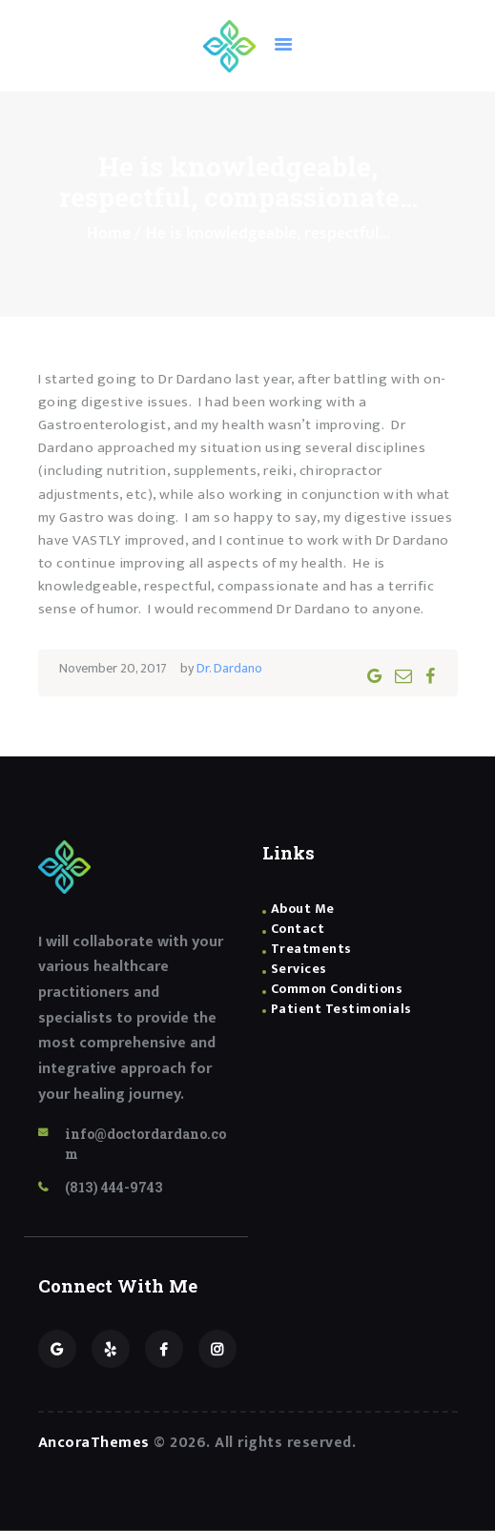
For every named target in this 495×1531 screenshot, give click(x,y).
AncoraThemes (94, 1443)
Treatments (311, 949)
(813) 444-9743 (113, 1187)
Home (109, 234)
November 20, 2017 (113, 668)
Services (299, 969)
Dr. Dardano (229, 668)
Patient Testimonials (341, 1009)
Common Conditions (337, 989)
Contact (298, 929)
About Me (303, 909)
